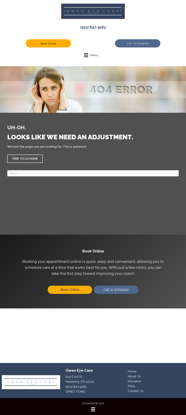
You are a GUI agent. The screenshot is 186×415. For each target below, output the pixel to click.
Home (132, 371)
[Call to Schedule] (116, 290)
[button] (48, 43)
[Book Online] (70, 290)
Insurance (134, 381)
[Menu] (93, 409)
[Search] (93, 173)
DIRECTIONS (75, 391)
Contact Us (135, 391)
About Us (134, 376)
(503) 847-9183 (93, 27)
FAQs (131, 386)
